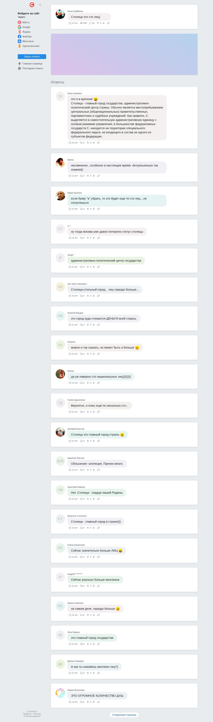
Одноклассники (28, 46)
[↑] (98, 23)
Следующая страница (124, 715)
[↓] (103, 23)
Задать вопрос (32, 56)
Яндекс (24, 32)
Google (24, 27)
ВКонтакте (26, 41)
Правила (27, 714)
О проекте (32, 711)
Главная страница (30, 63)
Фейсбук (25, 36)
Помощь (37, 714)
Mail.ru (24, 22)
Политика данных (32, 716)
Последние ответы (30, 68)
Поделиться (108, 22)
